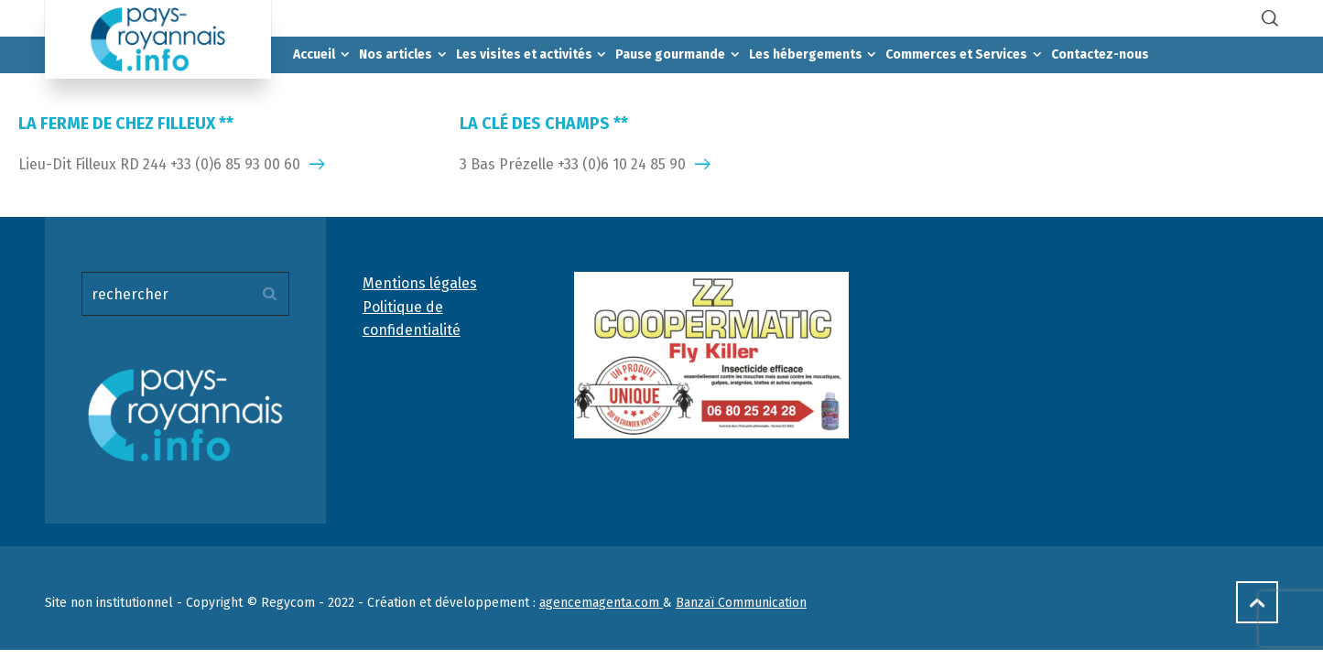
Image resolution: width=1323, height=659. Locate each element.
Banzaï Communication (741, 602)
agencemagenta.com (601, 602)
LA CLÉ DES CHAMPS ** (544, 123)
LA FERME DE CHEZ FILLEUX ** (125, 123)
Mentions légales (420, 283)
